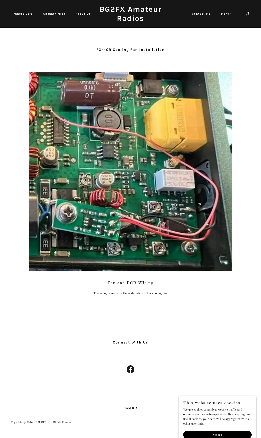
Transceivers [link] (22, 13)
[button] (225, 13)
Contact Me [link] (201, 13)
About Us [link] (83, 13)
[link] (130, 20)
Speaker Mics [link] (54, 13)
